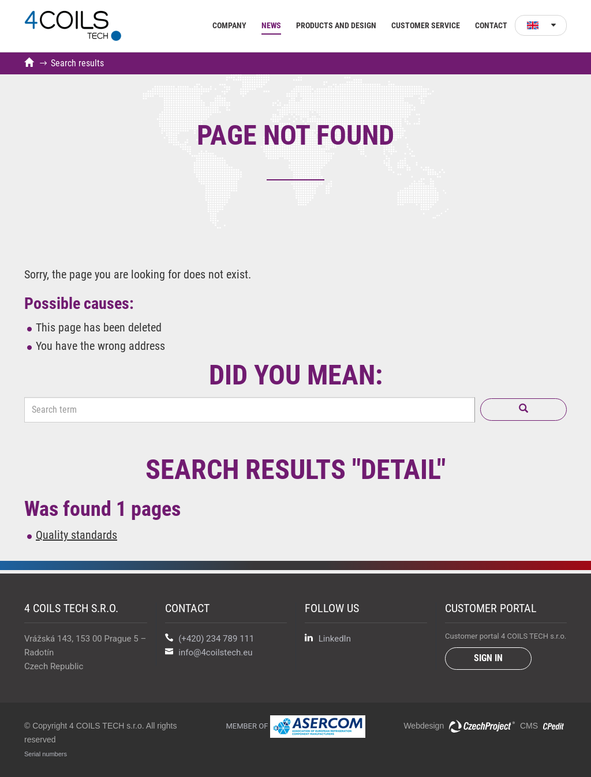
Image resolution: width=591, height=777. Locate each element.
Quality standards (76, 535)
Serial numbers (45, 753)
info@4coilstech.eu (215, 652)
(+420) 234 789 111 (216, 638)
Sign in (488, 657)
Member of (295, 726)
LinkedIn (328, 638)
